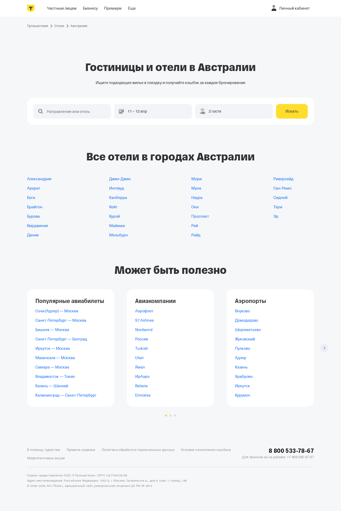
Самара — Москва (52, 367)
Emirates (142, 395)
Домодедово (246, 320)
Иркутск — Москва (52, 348)
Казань (241, 367)
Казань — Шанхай (51, 386)
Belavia (141, 386)
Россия (141, 339)
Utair (139, 358)
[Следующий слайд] (324, 348)
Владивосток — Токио (55, 376)
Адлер (240, 358)
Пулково (242, 348)
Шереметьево (248, 330)
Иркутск (242, 386)
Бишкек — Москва (52, 330)
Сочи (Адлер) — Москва (56, 311)
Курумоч (242, 395)
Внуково (242, 311)
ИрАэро (142, 376)
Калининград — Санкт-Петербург (65, 395)
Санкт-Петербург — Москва (60, 320)
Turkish (141, 348)
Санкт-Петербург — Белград (61, 339)
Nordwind (144, 330)
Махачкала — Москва (55, 358)
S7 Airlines (144, 320)
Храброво (244, 376)
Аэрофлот (144, 311)
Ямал (140, 367)
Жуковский (245, 339)
